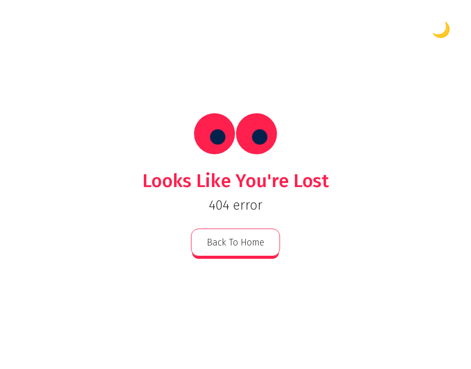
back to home (235, 242)
